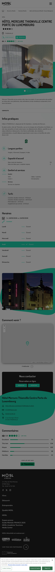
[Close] (52, 561)
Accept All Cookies (35, 569)
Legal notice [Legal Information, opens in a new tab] (24, 566)
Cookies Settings (6, 569)
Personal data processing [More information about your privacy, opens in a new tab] (14, 566)
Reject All (47, 569)
